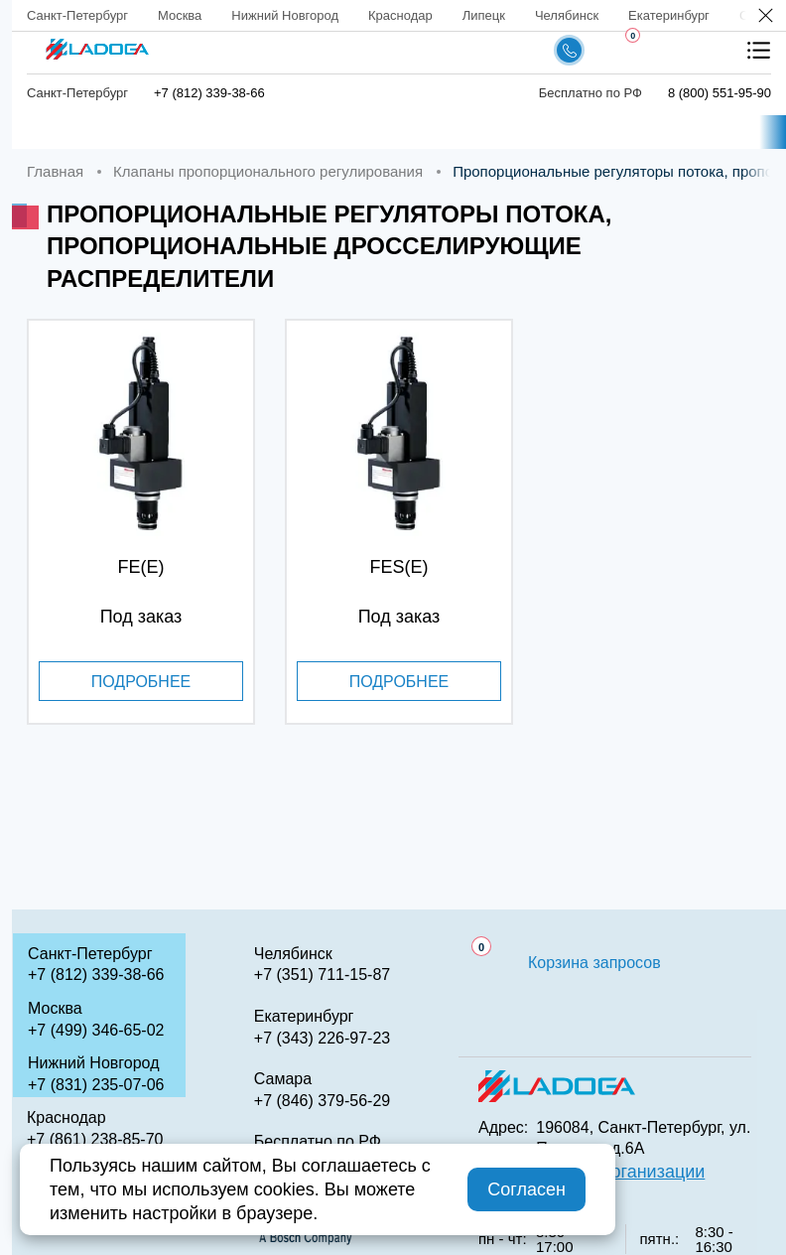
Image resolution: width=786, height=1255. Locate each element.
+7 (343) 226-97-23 (322, 1038)
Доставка (436, 132)
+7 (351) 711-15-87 (322, 974)
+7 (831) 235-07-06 (96, 1084)
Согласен (526, 1189)
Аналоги (661, 132)
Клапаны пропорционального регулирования (268, 171)
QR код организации (620, 1172)
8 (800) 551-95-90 (719, 92)
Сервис (551, 132)
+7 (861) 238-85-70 (95, 1139)
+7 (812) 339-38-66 (209, 92)
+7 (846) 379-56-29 (322, 1100)
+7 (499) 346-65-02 (96, 1030)
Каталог (188, 132)
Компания (308, 132)
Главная (77, 132)
